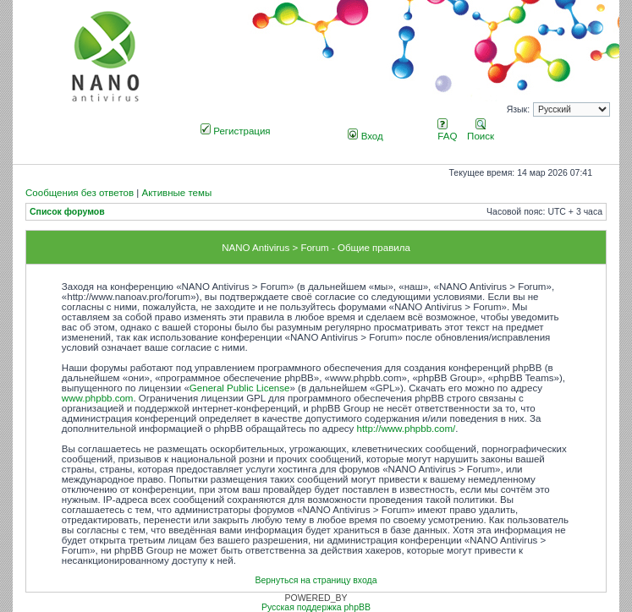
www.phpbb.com (98, 398)
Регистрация (236, 131)
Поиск (480, 131)
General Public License (240, 388)
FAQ (447, 131)
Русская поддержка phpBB (316, 607)
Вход (365, 136)
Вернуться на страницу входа (315, 580)
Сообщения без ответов (79, 193)
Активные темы (176, 193)
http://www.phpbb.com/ (406, 428)
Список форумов (67, 211)
